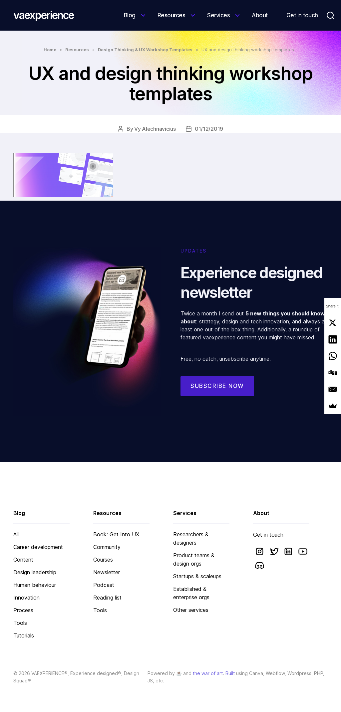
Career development (38, 547)
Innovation (26, 597)
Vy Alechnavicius (155, 128)
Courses (103, 559)
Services (218, 15)
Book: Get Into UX (116, 534)
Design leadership (34, 572)
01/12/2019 (209, 128)
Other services (190, 610)
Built (230, 673)
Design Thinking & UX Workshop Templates (145, 49)
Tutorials (23, 635)
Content (23, 559)
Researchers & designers (190, 538)
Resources (171, 15)
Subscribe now (217, 386)
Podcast (103, 585)
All (16, 534)
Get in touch (302, 15)
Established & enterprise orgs (191, 593)
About (260, 15)
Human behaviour (34, 585)
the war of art (208, 673)
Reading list (107, 597)
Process (23, 610)
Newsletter (106, 572)
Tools (20, 623)
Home (50, 49)
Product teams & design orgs (193, 559)
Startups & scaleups (197, 576)
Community (107, 547)
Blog (130, 15)
